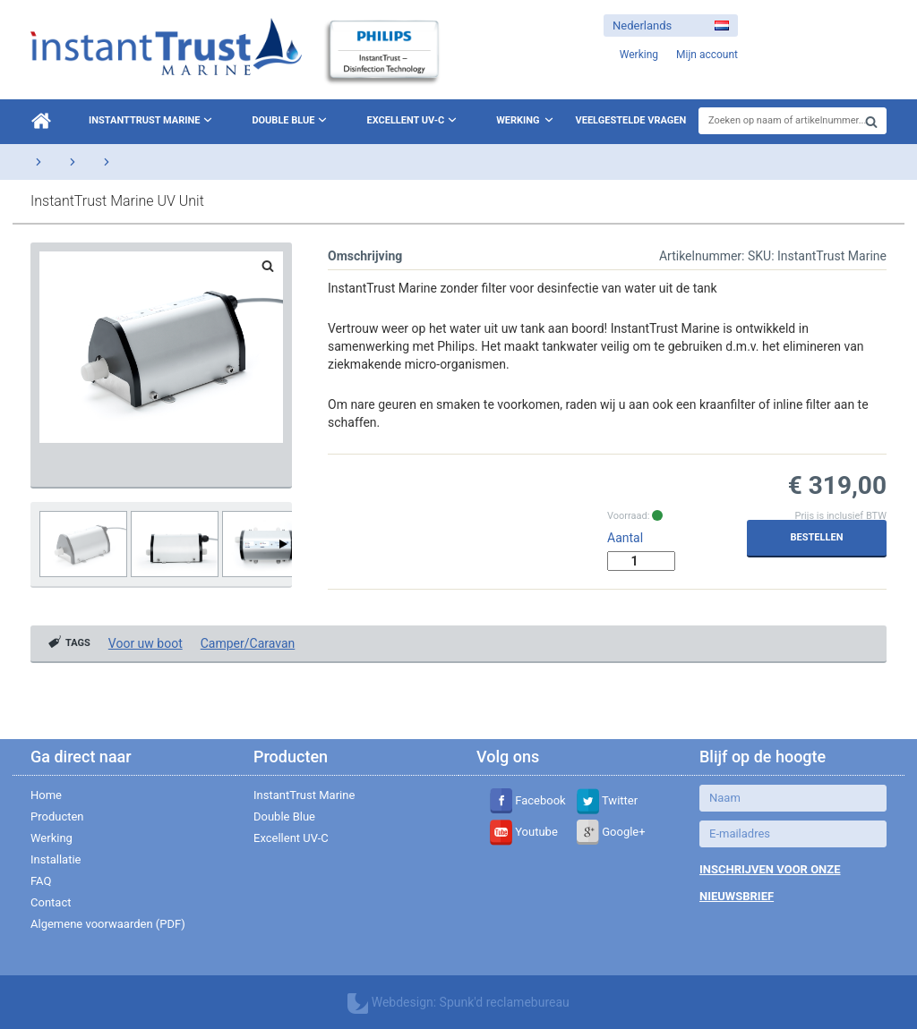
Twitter (607, 800)
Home (46, 795)
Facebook (528, 800)
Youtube (524, 831)
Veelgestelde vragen (631, 120)
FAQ (40, 881)
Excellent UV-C (413, 120)
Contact (50, 902)
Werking (517, 120)
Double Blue (291, 120)
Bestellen (817, 537)
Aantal (625, 538)
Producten (57, 816)
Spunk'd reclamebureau (505, 1002)
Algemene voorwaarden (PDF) (107, 924)
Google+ (611, 831)
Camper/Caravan (248, 643)
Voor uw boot (145, 643)
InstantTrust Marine (152, 120)
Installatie (55, 859)
